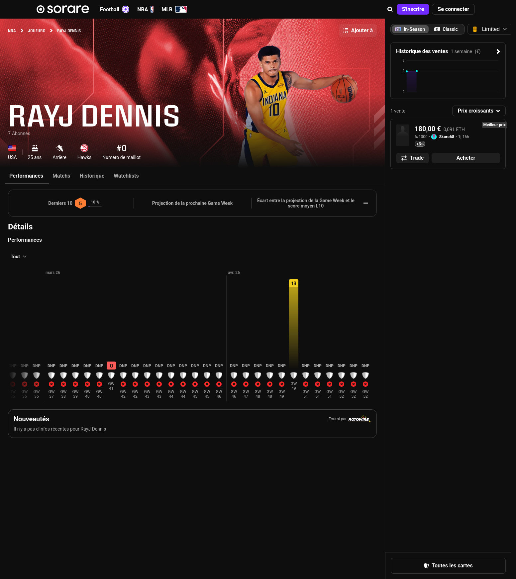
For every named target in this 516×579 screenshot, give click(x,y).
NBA (145, 9)
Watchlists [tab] (126, 176)
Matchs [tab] (61, 176)
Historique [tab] (92, 176)
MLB (174, 9)
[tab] (446, 29)
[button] (390, 9)
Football (114, 9)
